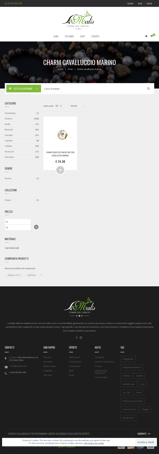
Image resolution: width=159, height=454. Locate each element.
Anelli (7, 124)
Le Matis (13, 357)
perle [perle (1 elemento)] (138, 392)
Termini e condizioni (104, 361)
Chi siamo (48, 361)
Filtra (36, 227)
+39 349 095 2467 (13, 3)
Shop (70, 68)
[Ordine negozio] (78, 106)
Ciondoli (9, 135)
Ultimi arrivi (74, 357)
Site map (47, 375)
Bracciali (9, 129)
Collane (8, 146)
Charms (8, 118)
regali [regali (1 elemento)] (145, 409)
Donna (8, 178)
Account (47, 357)
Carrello (130, 3)
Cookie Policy (101, 377)
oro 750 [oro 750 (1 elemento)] (126, 392)
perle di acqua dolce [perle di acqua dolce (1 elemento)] (133, 400)
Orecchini (9, 157)
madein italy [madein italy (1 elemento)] (129, 384)
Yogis (71, 375)
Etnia (71, 370)
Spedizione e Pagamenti (101, 371)
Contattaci (99, 357)
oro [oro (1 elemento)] (142, 384)
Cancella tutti (14, 275)
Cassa (140, 3)
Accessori (9, 151)
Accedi (149, 3)
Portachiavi (10, 113)
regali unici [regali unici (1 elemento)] (128, 417)
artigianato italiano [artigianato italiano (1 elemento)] (132, 367)
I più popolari (75, 361)
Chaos (8, 200)
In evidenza (74, 366)
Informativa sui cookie (94, 443)
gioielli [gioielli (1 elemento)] (139, 375)
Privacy (98, 366)
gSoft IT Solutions (66, 446)
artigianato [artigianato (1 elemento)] (128, 358)
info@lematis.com (18, 365)
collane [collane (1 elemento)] (126, 375)
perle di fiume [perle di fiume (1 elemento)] (129, 409)
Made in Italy (49, 366)
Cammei (9, 140)
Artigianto (48, 370)
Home (60, 68)
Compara (31, 275)
